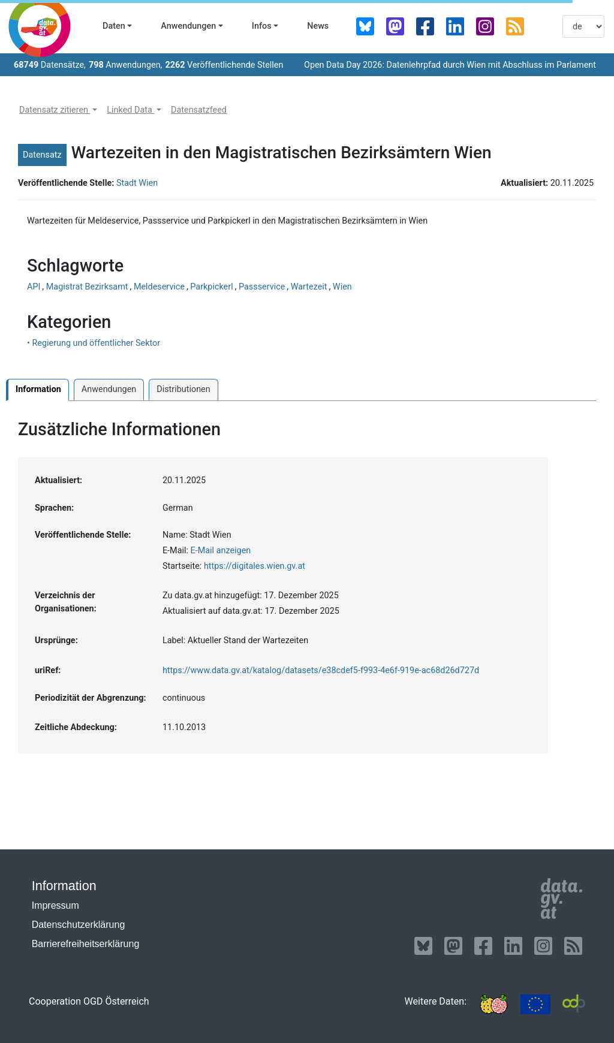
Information (38, 389)
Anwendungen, (125, 65)
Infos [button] (262, 26)
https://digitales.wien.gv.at (254, 566)
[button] (58, 110)
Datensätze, (50, 65)
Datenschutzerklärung (78, 925)
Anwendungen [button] (188, 26)
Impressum (55, 905)
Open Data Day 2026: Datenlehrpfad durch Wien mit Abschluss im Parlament (450, 65)
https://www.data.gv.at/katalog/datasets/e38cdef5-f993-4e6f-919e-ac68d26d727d (320, 670)
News (318, 26)
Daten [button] (114, 26)
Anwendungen (109, 389)
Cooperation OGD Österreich (89, 1001)
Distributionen (183, 389)
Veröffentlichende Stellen (224, 65)
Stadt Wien (137, 183)
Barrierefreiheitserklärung (86, 944)
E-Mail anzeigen (221, 550)
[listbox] (583, 26)
